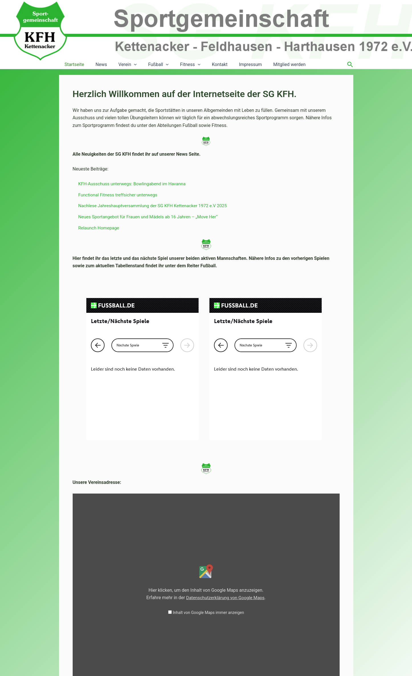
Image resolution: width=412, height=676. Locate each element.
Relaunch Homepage (99, 227)
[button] (128, 64)
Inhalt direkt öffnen (317, 621)
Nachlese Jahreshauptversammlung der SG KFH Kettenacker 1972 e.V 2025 (155, 205)
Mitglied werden (272, 64)
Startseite (73, 64)
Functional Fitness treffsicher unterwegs (119, 195)
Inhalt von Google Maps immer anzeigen (208, 549)
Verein (122, 64)
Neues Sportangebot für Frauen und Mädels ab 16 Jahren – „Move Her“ (150, 216)
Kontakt (207, 64)
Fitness (180, 64)
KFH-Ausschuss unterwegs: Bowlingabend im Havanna (133, 183)
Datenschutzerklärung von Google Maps (225, 534)
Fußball (150, 64)
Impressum (235, 64)
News (97, 64)
